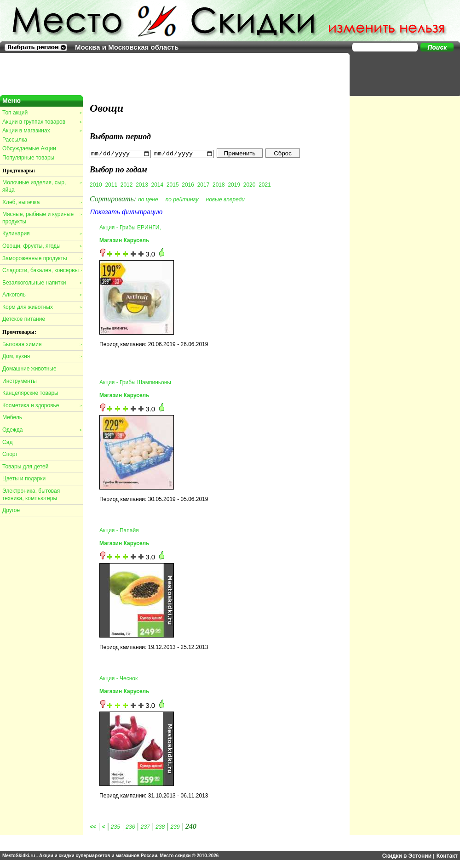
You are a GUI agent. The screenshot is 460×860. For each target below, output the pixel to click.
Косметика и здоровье (41, 405)
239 (175, 826)
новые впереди (225, 199)
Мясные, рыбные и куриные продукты (41, 218)
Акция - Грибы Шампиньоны (135, 382)
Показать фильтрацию (126, 211)
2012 (127, 184)
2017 (203, 184)
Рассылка (14, 140)
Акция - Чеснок (118, 678)
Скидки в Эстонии (406, 855)
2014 (157, 184)
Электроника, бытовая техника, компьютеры (31, 494)
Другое (11, 510)
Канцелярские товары (30, 393)
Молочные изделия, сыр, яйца (41, 186)
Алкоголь (41, 294)
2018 (219, 184)
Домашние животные (29, 368)
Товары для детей (25, 466)
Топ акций (41, 112)
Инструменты (19, 381)
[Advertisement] (400, 73)
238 (160, 826)
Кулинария (41, 233)
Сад (7, 442)
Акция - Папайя (119, 530)
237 (145, 826)
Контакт (447, 855)
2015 (173, 184)
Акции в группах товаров (41, 122)
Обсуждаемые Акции (29, 148)
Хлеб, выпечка (41, 202)
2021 (265, 184)
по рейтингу (182, 199)
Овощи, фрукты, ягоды (41, 246)
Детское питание (23, 319)
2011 (111, 184)
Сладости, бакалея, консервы (41, 270)
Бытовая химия (41, 344)
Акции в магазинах (41, 130)
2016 (188, 184)
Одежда (41, 430)
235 (115, 826)
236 (130, 826)
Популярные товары (28, 157)
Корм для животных (41, 307)
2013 (142, 184)
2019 (234, 184)
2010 (96, 184)
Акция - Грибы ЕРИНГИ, (130, 227)
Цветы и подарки (24, 478)
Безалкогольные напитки (41, 282)
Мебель (12, 417)
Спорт (10, 454)
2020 (249, 184)
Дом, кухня (41, 356)
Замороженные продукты (41, 258)
